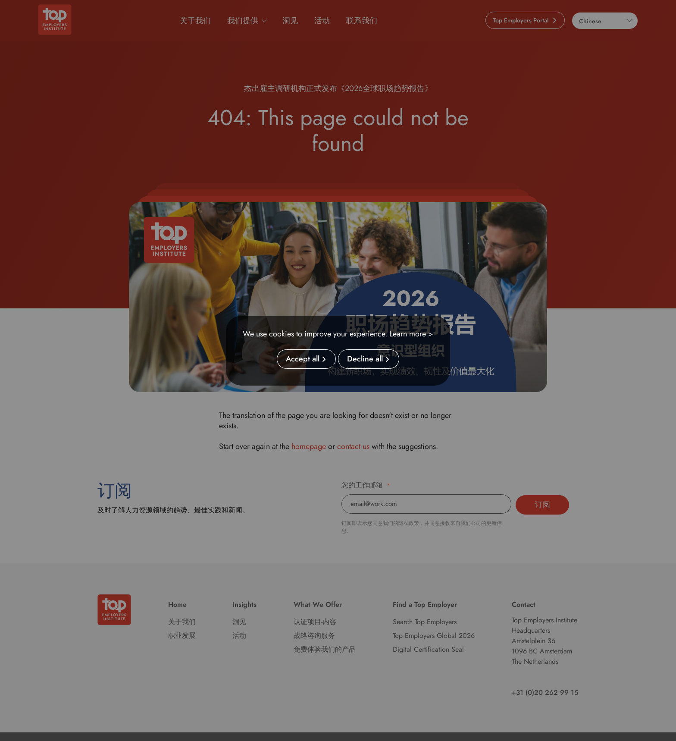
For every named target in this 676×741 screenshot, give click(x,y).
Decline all (365, 359)
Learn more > (411, 333)
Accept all (302, 359)
